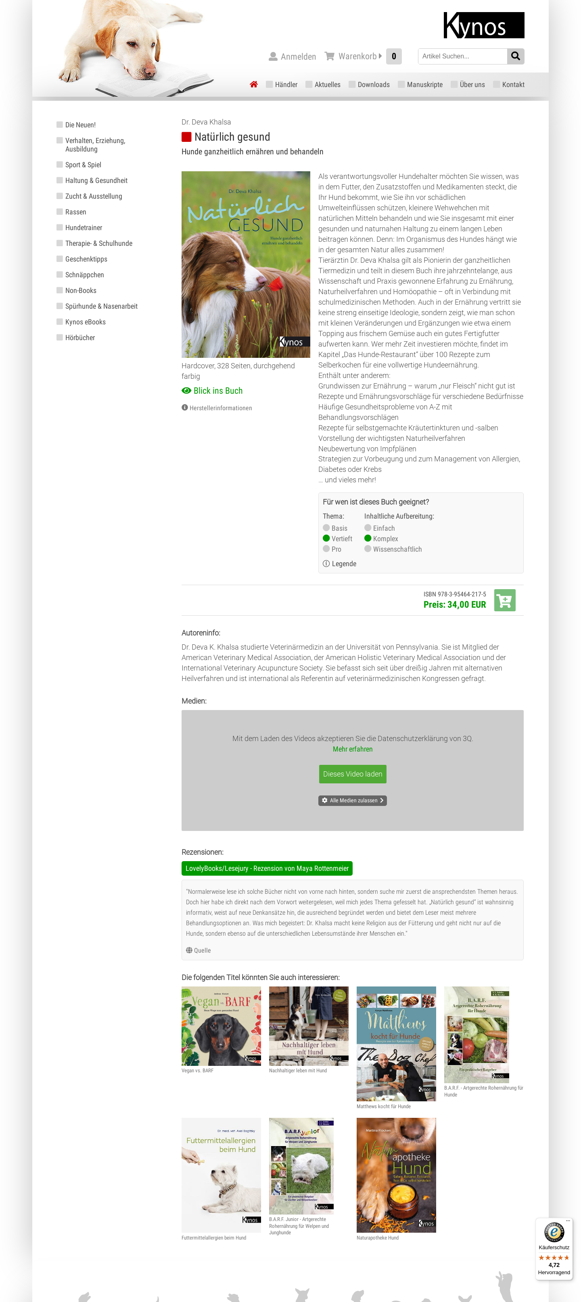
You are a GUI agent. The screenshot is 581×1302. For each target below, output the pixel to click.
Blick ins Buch (218, 391)
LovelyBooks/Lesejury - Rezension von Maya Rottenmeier (267, 868)
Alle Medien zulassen (354, 800)
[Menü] (568, 1222)
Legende (344, 563)
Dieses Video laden (352, 774)
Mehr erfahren (353, 749)
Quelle (202, 950)
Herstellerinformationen (221, 408)
